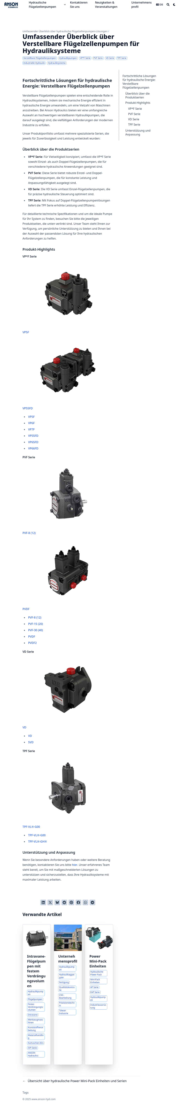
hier (74, 865)
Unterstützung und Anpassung (137, 132)
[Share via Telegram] (92, 902)
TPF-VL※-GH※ (37, 841)
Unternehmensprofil (67, 959)
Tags (25, 1092)
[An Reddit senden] (64, 902)
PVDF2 (32, 643)
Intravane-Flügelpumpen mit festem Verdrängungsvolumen (36, 971)
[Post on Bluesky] (57, 902)
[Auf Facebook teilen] (78, 902)
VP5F (62, 299)
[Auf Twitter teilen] (50, 902)
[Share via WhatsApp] (85, 902)
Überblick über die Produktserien (137, 95)
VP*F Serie (135, 109)
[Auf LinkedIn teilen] (43, 902)
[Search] (168, 4)
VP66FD (33, 448)
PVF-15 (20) (35, 624)
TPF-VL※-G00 (62, 794)
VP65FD (33, 442)
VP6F (31, 423)
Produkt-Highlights (137, 103)
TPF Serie (134, 124)
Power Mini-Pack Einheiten (98, 961)
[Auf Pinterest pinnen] (71, 902)
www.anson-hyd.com (43, 1099)
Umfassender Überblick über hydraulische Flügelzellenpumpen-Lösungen (64, 31)
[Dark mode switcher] (174, 4)
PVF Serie (134, 114)
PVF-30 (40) (35, 630)
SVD (30, 742)
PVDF (62, 576)
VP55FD (62, 375)
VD (62, 694)
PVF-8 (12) (62, 500)
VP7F (31, 429)
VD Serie (133, 119)
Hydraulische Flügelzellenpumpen (42, 5)
